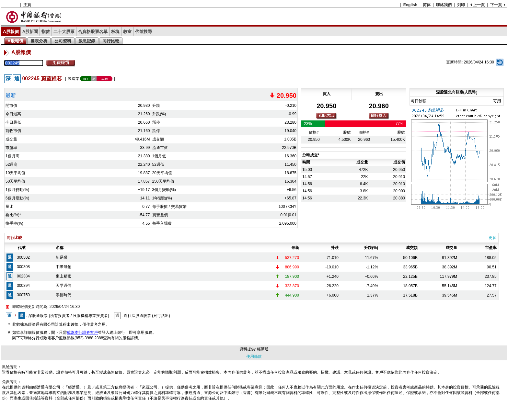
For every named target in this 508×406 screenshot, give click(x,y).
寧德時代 (63, 295)
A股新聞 (30, 31)
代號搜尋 (143, 31)
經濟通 (263, 349)
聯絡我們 (444, 5)
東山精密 (63, 276)
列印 (461, 5)
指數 (45, 31)
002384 (23, 276)
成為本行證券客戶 (82, 332)
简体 (427, 5)
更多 (492, 237)
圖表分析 (38, 41)
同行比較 (110, 41)
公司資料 (62, 41)
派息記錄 (86, 41)
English (410, 5)
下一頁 (496, 5)
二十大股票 (64, 31)
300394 (23, 285)
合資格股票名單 (93, 31)
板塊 (115, 31)
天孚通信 (63, 285)
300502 (23, 257)
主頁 (27, 5)
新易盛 (61, 257)
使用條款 (254, 356)
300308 (23, 267)
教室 (127, 31)
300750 (23, 295)
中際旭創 (63, 267)
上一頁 (479, 5)
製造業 (73, 78)
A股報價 (11, 31)
